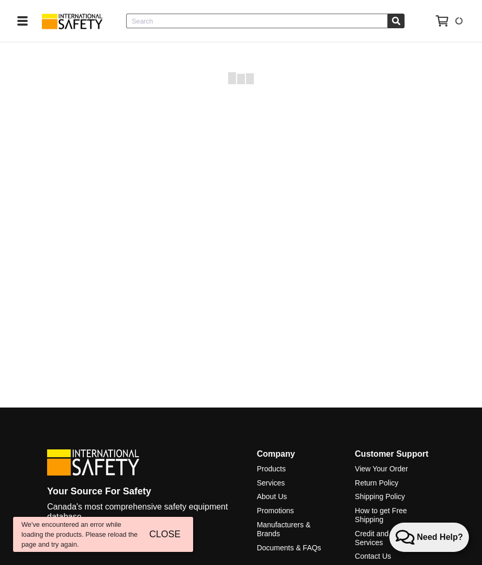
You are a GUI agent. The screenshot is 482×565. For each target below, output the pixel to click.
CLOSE (165, 534)
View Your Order (381, 469)
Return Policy (376, 483)
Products (271, 469)
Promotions (275, 510)
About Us (272, 496)
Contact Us (373, 556)
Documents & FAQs (289, 548)
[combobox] (257, 21)
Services (271, 483)
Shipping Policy (380, 496)
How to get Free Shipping (381, 515)
